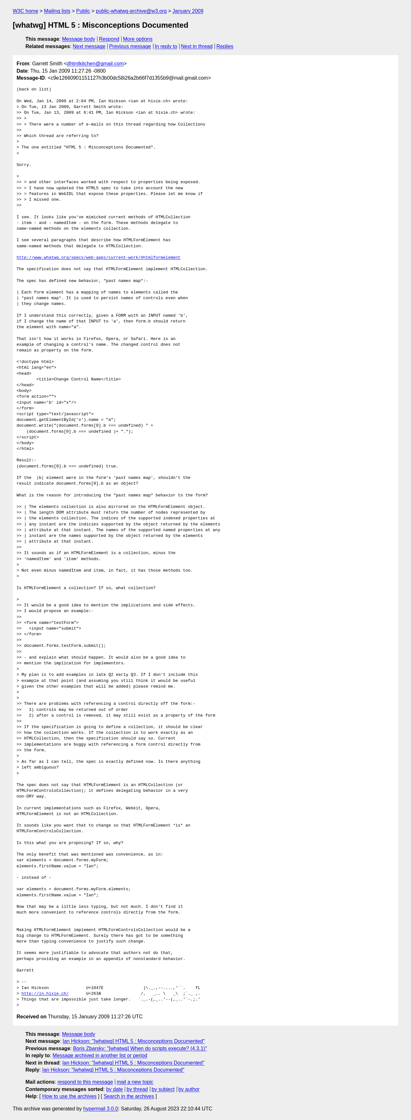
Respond (109, 39)
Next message (89, 46)
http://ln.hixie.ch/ (45, 994)
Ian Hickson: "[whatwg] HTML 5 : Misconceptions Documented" (134, 1041)
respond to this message (85, 1082)
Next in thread (197, 46)
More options (138, 39)
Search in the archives (128, 1096)
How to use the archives (69, 1096)
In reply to (166, 46)
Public (83, 11)
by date (114, 1089)
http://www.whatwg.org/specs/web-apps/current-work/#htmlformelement (99, 258)
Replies (224, 46)
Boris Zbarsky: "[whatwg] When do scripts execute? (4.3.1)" (140, 1048)
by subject (163, 1089)
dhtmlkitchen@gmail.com (95, 63)
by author (189, 1089)
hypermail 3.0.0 (100, 1108)
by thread (137, 1089)
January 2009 (188, 11)
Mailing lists (57, 11)
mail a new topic (135, 1082)
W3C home (25, 11)
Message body (78, 39)
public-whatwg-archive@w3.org (131, 11)
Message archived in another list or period (100, 1055)
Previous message (130, 46)
